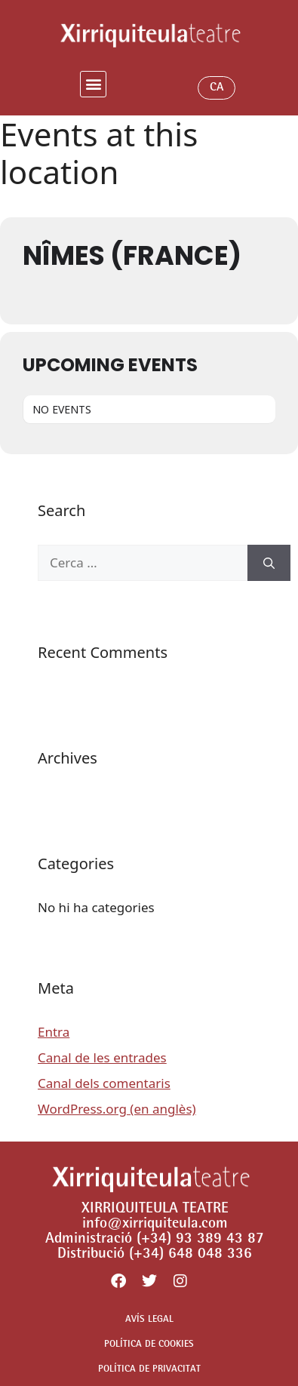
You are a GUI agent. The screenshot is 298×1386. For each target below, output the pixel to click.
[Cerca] (268, 563)
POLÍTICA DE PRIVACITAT (149, 1370)
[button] (93, 84)
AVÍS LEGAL (149, 1320)
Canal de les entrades (102, 1057)
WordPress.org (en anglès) (117, 1108)
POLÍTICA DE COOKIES (149, 1345)
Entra (53, 1031)
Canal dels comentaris (104, 1083)
